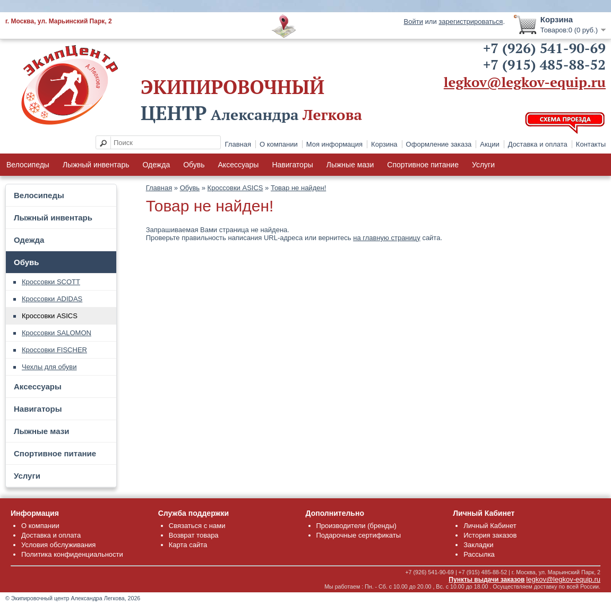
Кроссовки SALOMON (56, 333)
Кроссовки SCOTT (51, 282)
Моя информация (334, 144)
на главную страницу (386, 238)
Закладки (478, 545)
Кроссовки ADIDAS (52, 299)
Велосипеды (27, 164)
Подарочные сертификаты (358, 535)
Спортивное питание (423, 164)
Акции (489, 144)
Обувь (193, 164)
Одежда (156, 164)
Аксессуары (238, 164)
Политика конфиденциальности (72, 554)
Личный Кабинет (489, 526)
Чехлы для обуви (49, 367)
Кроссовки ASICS (50, 316)
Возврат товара (194, 535)
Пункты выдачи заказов (486, 579)
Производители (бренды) (356, 526)
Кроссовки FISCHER (54, 350)
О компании (279, 144)
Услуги (483, 164)
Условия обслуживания (58, 545)
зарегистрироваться (470, 21)
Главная (238, 144)
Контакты (591, 144)
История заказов (490, 535)
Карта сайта (188, 545)
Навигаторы (292, 164)
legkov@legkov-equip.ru (525, 82)
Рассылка (479, 554)
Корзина (384, 144)
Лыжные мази (350, 164)
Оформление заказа (439, 144)
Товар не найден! (298, 188)
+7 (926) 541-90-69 (544, 48)
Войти (413, 21)
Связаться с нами (197, 526)
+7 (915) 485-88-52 (544, 64)
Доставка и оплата (537, 144)
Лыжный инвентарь (96, 164)
